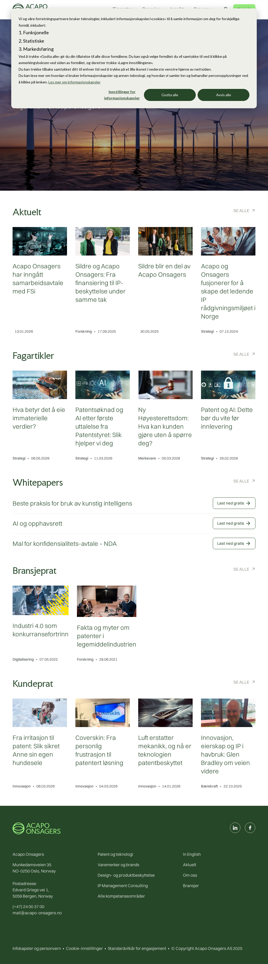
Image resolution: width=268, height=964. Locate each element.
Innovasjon (22, 786)
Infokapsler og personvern (37, 948)
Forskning (83, 331)
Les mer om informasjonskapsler (74, 82)
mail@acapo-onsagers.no (37, 912)
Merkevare (147, 458)
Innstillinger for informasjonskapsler (122, 94)
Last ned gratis (234, 503)
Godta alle (169, 95)
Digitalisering (23, 659)
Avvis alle (223, 95)
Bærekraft (209, 786)
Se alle (241, 210)
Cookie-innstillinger (84, 948)
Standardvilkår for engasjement (137, 948)
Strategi (207, 331)
